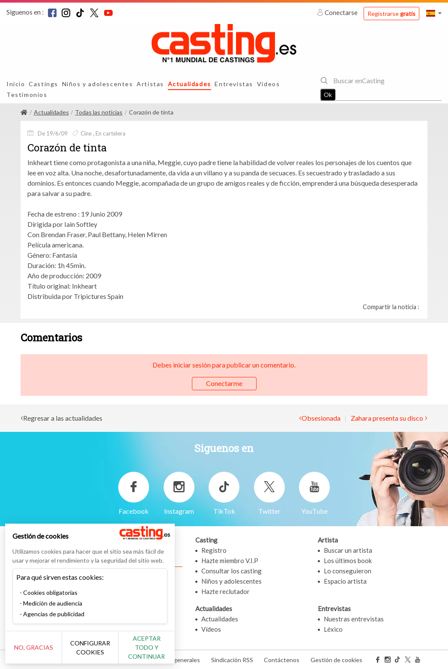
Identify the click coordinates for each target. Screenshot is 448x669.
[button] (434, 13)
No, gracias (35, 652)
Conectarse (338, 12)
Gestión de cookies (336, 659)
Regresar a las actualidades (62, 418)
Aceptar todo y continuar (155, 652)
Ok (328, 94)
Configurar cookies (95, 652)
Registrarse (391, 13)
